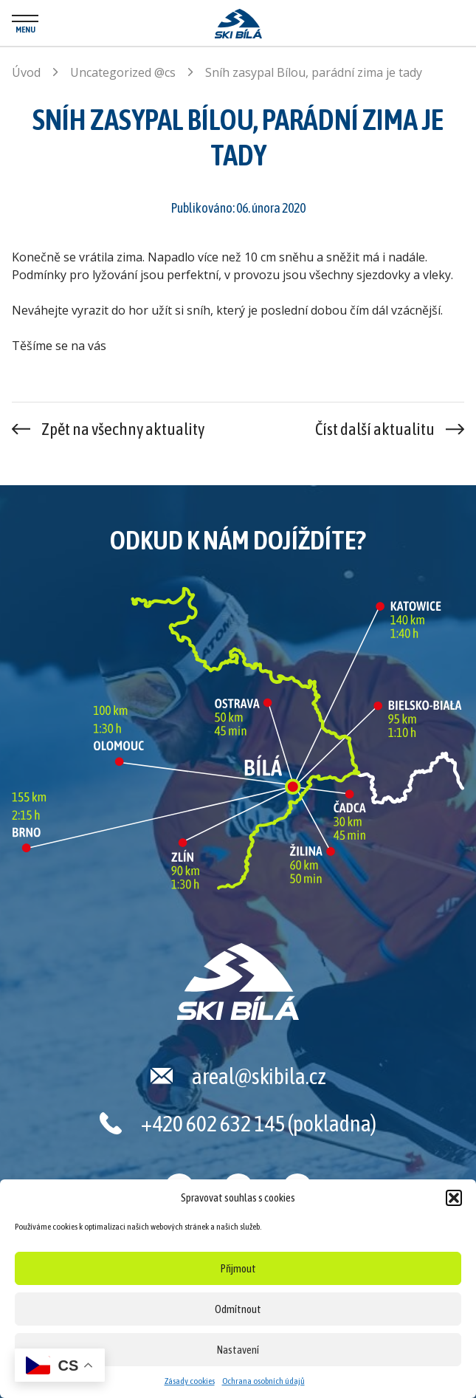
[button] (453, 1197)
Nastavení (238, 1349)
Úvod (26, 72)
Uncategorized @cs (123, 72)
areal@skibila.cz (259, 1076)
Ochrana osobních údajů (263, 1381)
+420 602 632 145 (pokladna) (258, 1123)
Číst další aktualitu (375, 429)
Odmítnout (238, 1309)
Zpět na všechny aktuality (122, 429)
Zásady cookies (190, 1381)
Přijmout (238, 1268)
